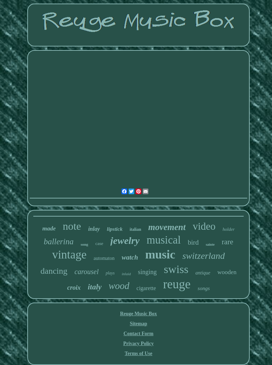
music (160, 254)
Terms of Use (138, 353)
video (204, 226)
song (84, 244)
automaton (104, 258)
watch (129, 257)
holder (229, 229)
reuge (177, 284)
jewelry (125, 240)
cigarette (146, 288)
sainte (210, 244)
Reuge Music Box (138, 313)
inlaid (126, 274)
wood (119, 285)
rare (227, 242)
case (99, 243)
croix (74, 287)
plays (110, 273)
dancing (53, 271)
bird (193, 242)
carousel (86, 272)
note (72, 226)
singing (147, 272)
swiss (176, 269)
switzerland (203, 256)
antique (203, 273)
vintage (69, 254)
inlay (94, 229)
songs (204, 288)
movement (167, 227)
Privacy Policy (138, 343)
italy (95, 286)
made (49, 228)
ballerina (58, 241)
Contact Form (138, 333)
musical (164, 240)
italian (135, 229)
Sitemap (138, 323)
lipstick (115, 229)
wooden (227, 272)
